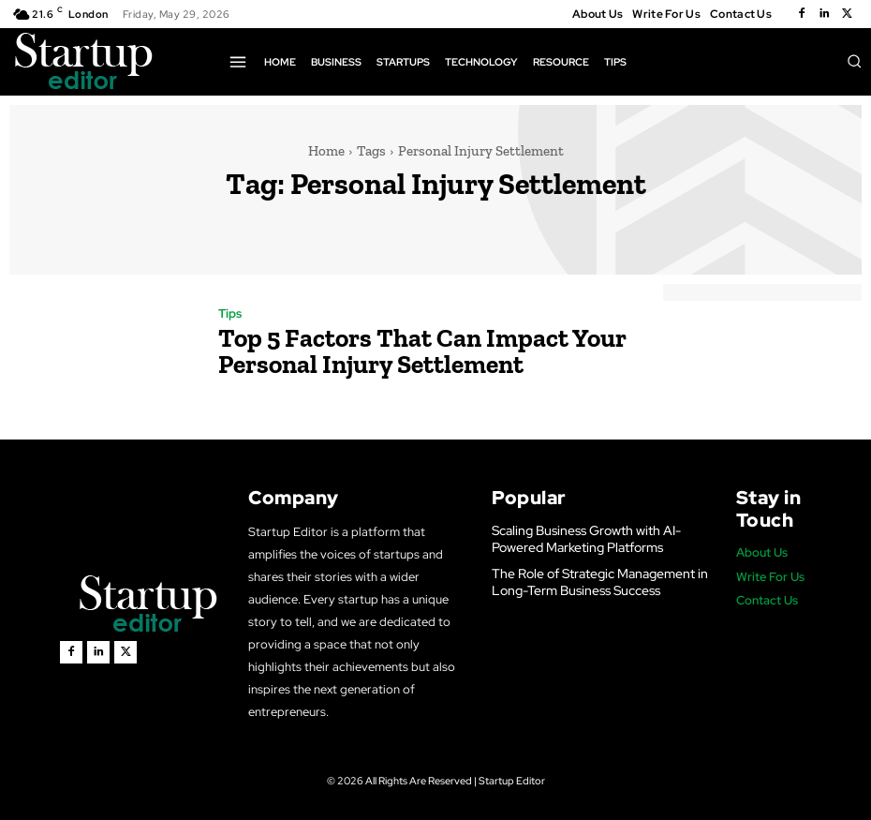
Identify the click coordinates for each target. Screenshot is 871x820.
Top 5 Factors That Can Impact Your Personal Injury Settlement (396, 351)
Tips (230, 317)
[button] (854, 60)
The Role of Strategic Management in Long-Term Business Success (594, 579)
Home (326, 150)
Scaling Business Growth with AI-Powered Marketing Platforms (582, 538)
